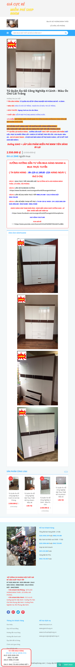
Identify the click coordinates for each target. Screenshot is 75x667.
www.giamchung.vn (45, 628)
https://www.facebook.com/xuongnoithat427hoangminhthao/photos (37, 213)
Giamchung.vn (62, 662)
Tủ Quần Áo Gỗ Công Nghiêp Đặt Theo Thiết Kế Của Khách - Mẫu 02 (61, 491)
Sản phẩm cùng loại (17, 471)
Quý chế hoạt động (13, 628)
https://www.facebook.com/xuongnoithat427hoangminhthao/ (33, 190)
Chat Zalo (67, 665)
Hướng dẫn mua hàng (14, 632)
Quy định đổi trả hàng (14, 639)
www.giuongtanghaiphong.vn (49, 636)
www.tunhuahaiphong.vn (47, 632)
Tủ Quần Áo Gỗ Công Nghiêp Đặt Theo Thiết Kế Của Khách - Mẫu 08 (29, 497)
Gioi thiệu (10, 624)
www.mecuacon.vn (45, 624)
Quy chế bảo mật (12, 647)
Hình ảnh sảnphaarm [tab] (17, 232)
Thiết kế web (37, 664)
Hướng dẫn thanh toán (14, 636)
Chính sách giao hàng (14, 643)
